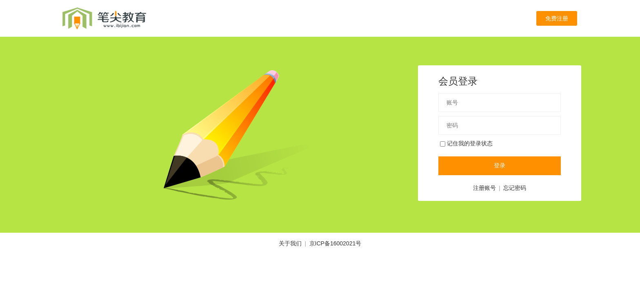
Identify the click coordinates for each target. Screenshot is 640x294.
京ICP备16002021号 (335, 243)
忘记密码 (514, 188)
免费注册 (556, 18)
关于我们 (290, 243)
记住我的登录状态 (466, 143)
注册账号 (484, 188)
